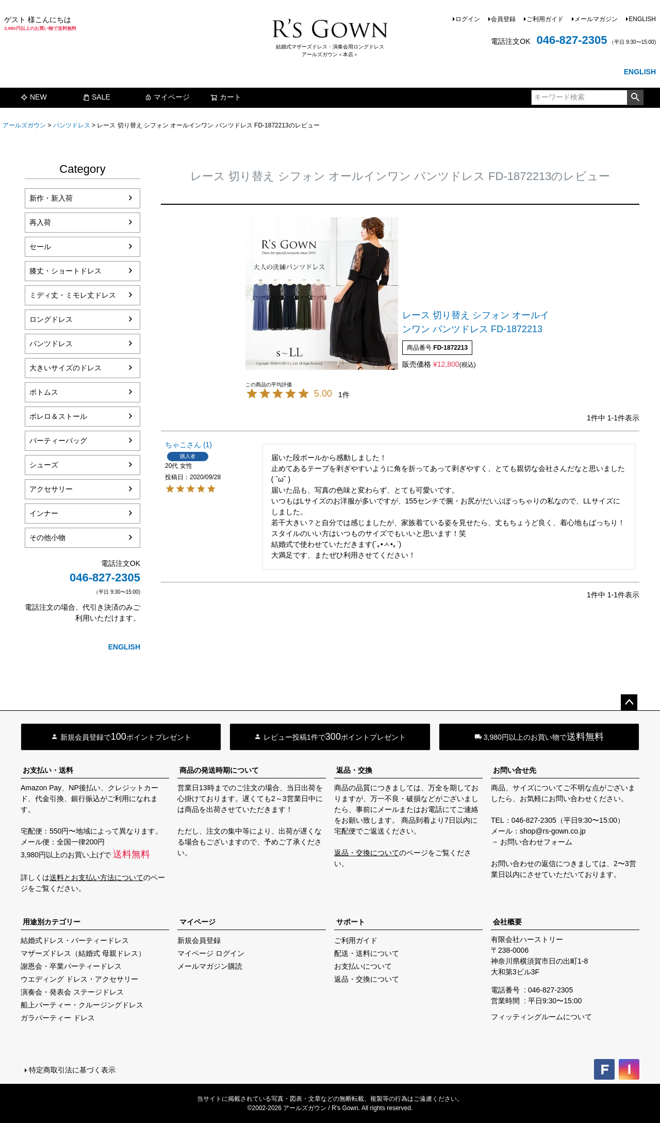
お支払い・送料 (48, 770)
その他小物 (47, 537)
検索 (635, 97)
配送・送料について (366, 953)
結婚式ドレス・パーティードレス (75, 940)
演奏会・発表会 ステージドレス (72, 992)
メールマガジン (596, 19)
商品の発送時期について (219, 770)
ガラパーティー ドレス (58, 1018)
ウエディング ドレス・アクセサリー (79, 979)
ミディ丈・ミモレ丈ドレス (72, 295)
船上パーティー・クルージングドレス (82, 1005)
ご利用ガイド (545, 19)
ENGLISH (642, 19)
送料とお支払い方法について (96, 877)
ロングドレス (51, 319)
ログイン (467, 19)
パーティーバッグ (58, 440)
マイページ (167, 97)
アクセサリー (51, 489)
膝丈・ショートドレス (65, 271)
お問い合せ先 (514, 770)
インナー (43, 513)
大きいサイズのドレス (65, 368)
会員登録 (503, 19)
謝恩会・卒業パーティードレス (71, 966)
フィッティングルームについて (541, 1017)
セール (40, 246)
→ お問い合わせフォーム (531, 842)
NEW (34, 97)
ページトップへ (629, 702)
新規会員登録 (199, 940)
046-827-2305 (571, 40)
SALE (96, 97)
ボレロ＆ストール (58, 416)
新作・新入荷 (51, 198)
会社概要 (507, 922)
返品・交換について (366, 853)
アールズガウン (24, 125)
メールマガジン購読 (209, 966)
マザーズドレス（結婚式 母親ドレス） (83, 953)
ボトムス (43, 392)
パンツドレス (71, 125)
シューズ (43, 465)
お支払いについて (363, 966)
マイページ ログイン (210, 953)
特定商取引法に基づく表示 (72, 1070)
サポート (350, 922)
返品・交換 (354, 770)
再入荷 (40, 222)
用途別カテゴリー (51, 922)
